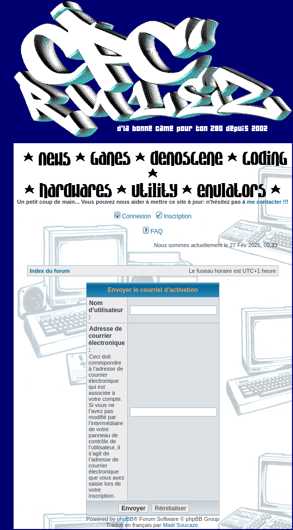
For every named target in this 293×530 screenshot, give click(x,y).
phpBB (125, 519)
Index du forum (49, 271)
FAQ (153, 231)
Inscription (173, 216)
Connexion (132, 216)
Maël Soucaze (180, 525)
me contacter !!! (268, 202)
